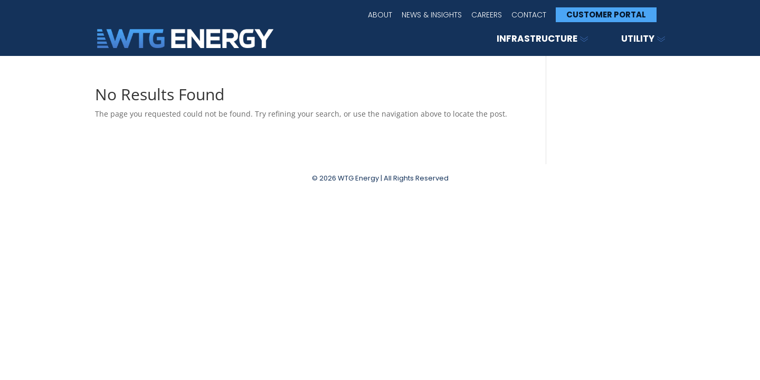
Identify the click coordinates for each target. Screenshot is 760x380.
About (380, 15)
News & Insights (432, 15)
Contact (528, 15)
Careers (486, 15)
